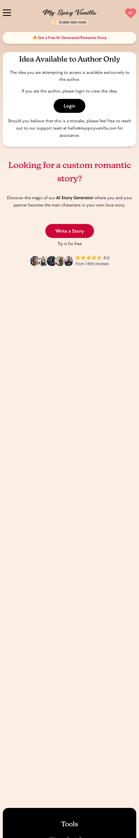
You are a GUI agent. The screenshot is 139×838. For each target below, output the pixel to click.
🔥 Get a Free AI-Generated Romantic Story (70, 37)
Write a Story (69, 231)
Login (69, 106)
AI (130, 12)
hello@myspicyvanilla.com (92, 128)
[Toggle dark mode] (69, 22)
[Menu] (7, 12)
